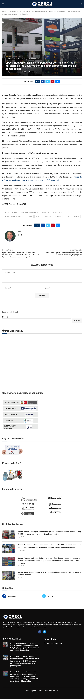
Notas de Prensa (33, 59)
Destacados (14, 12)
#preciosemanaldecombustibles (14, 216)
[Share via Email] (57, 81)
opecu (38, 216)
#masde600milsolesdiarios (29, 212)
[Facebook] (21, 597)
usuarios (76, 216)
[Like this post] (38, 81)
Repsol (67, 216)
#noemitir (45, 212)
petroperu (47, 216)
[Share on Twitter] (48, 81)
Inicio (4, 12)
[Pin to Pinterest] (52, 81)
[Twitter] (61, 597)
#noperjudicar (57, 212)
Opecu (10, 72)
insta (30, 216)
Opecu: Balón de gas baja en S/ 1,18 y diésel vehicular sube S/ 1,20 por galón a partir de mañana (49, 574)
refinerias (57, 216)
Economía (21, 59)
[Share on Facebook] (43, 81)
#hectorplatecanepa (10, 212)
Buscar (5, 317)
